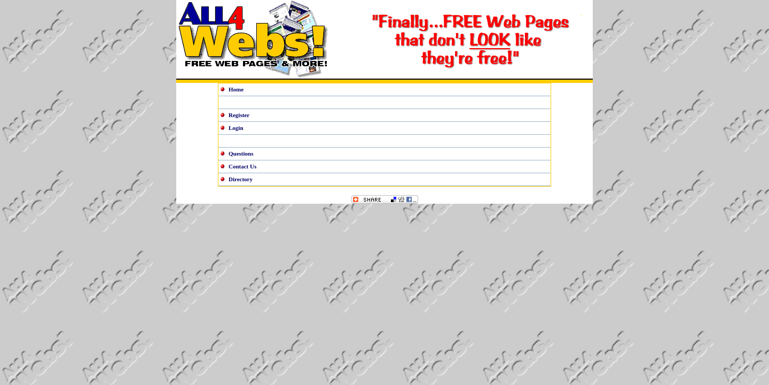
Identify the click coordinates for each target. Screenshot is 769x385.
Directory (241, 179)
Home (236, 89)
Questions (241, 153)
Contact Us (242, 166)
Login (236, 128)
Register (239, 115)
